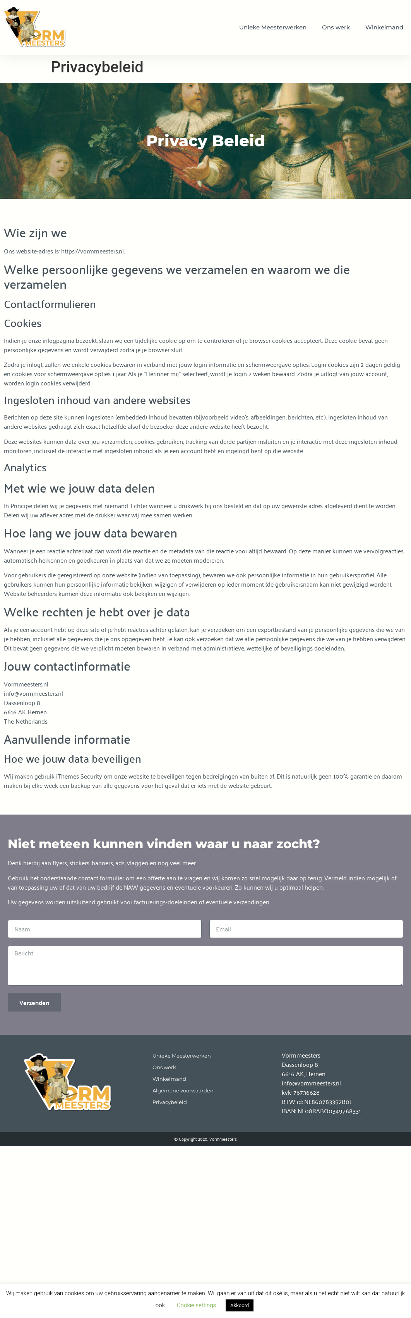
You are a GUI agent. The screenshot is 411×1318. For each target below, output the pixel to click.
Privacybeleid (169, 1102)
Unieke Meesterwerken (273, 27)
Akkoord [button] (239, 1305)
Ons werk (336, 27)
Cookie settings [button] (196, 1305)
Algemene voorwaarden (183, 1091)
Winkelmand (384, 27)
